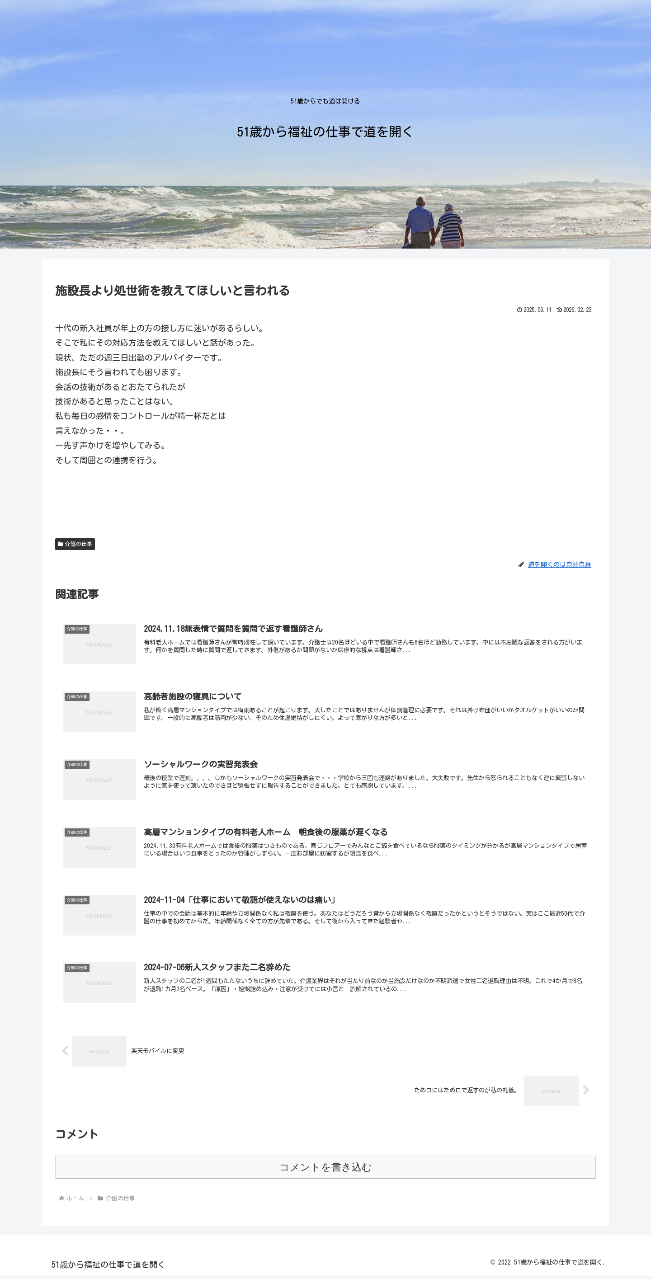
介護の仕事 (75, 544)
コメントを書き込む (325, 1170)
